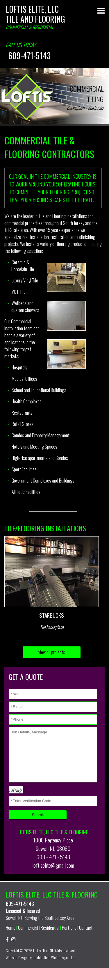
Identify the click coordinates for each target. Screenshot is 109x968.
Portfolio (69, 927)
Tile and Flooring (35, 19)
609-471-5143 (29, 55)
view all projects (51, 652)
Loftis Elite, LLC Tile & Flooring (52, 894)
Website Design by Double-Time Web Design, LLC (40, 957)
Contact (85, 927)
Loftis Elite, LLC (32, 9)
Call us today (21, 44)
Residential (50, 927)
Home (10, 927)
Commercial (28, 927)
